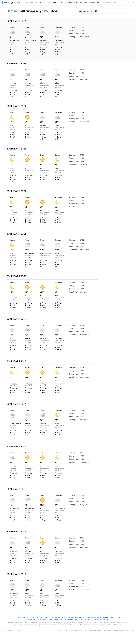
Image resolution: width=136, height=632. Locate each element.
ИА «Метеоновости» (128, 630)
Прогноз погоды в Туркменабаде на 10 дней (45, 620)
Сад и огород (86, 620)
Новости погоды (71, 620)
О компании (9, 630)
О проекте (59, 630)
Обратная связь (107, 630)
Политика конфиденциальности (73, 630)
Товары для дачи (101, 620)
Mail (3, 630)
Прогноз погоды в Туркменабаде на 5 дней (67, 617)
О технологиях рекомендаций (92, 630)
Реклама (17, 630)
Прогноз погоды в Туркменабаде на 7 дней (104, 617)
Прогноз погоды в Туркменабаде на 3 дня (32, 617)
